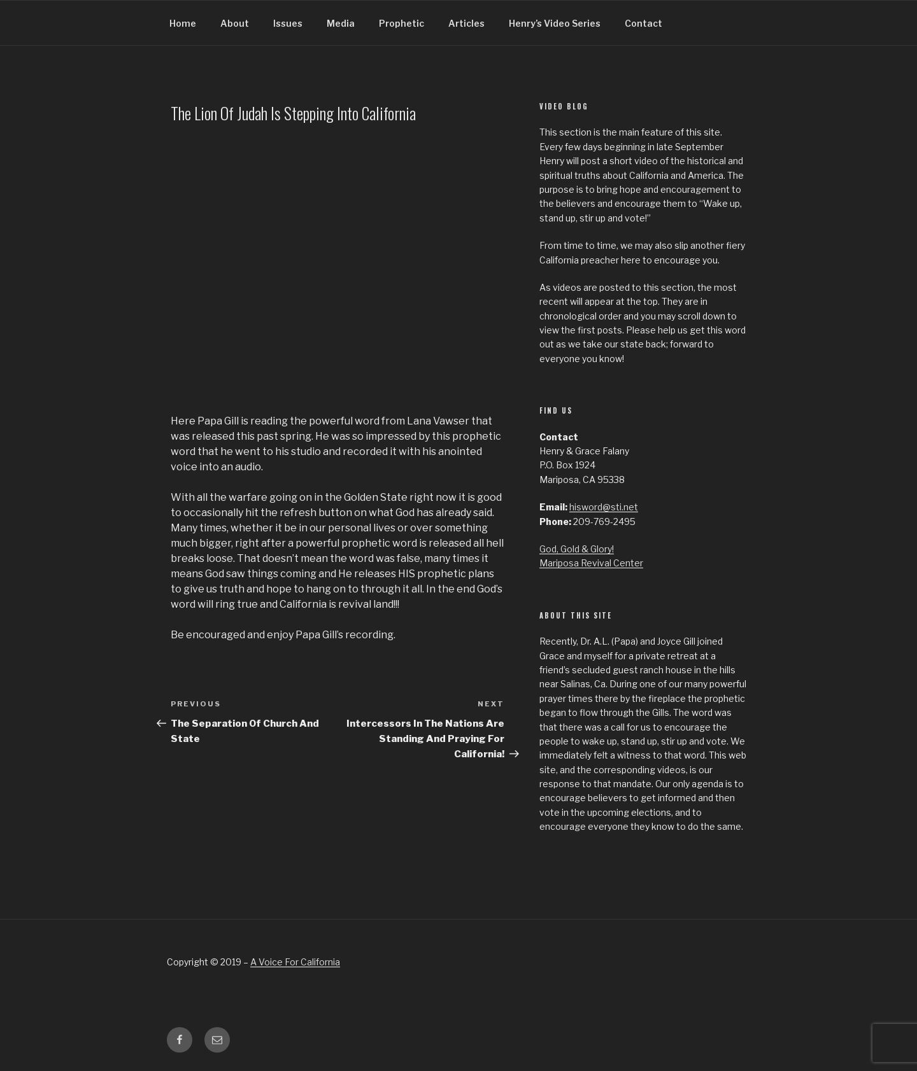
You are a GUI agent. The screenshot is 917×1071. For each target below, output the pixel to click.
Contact (643, 23)
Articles (466, 23)
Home (182, 23)
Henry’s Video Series (555, 23)
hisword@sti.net (603, 506)
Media (341, 23)
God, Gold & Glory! (576, 548)
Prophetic (401, 23)
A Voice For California (295, 961)
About (234, 23)
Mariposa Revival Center (591, 562)
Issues (287, 23)
